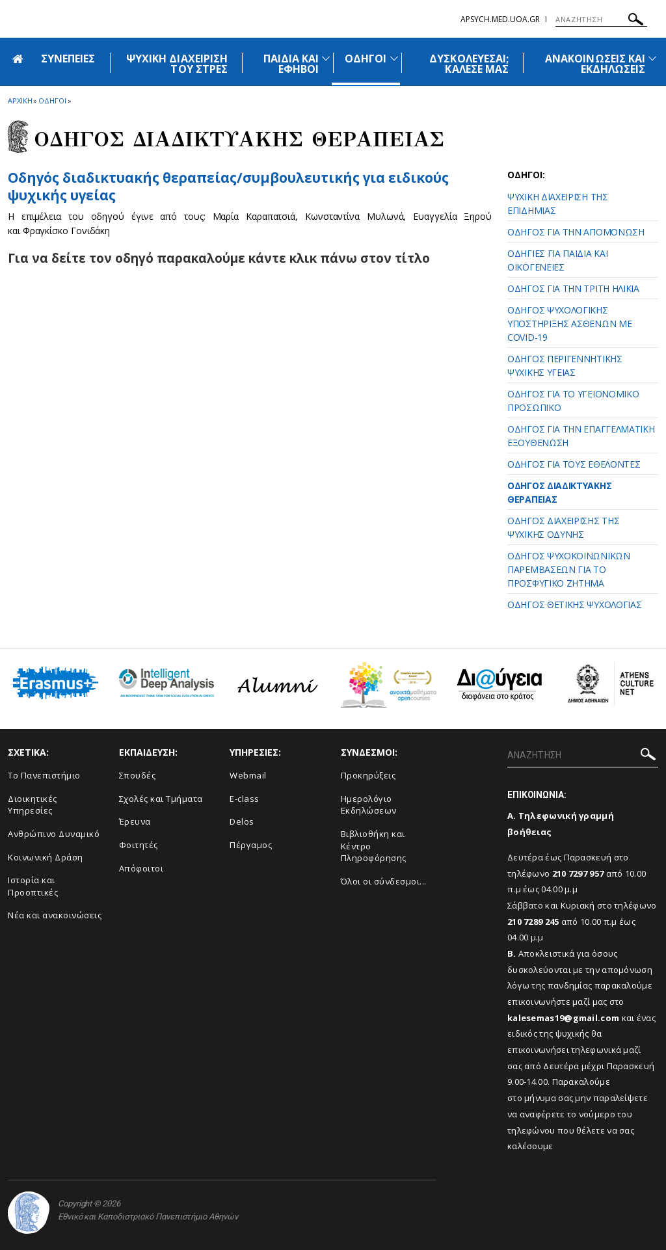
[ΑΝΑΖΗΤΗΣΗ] (601, 19)
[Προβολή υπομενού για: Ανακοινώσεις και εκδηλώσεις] (652, 58)
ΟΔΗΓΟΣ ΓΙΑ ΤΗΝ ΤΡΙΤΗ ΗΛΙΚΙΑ (573, 288)
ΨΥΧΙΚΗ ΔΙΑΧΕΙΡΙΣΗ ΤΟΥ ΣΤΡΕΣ (177, 63)
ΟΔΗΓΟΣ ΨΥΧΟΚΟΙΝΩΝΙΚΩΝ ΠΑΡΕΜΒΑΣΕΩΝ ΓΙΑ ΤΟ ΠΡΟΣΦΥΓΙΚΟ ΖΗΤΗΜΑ (568, 569)
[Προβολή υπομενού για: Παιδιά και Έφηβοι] (326, 58)
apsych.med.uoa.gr (500, 19)
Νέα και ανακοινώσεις (54, 915)
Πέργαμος (251, 845)
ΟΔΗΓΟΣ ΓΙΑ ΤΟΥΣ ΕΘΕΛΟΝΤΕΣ (574, 464)
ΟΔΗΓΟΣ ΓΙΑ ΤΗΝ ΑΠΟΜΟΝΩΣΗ (576, 232)
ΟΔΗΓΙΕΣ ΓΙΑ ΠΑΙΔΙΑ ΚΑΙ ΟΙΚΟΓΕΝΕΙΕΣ (557, 260)
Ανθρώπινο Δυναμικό (54, 834)
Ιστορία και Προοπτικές (33, 886)
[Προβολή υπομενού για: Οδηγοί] (394, 58)
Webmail (248, 775)
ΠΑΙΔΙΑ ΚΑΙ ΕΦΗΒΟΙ (291, 63)
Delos (242, 821)
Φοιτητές (138, 845)
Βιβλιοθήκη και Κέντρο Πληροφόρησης (373, 846)
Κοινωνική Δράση (45, 857)
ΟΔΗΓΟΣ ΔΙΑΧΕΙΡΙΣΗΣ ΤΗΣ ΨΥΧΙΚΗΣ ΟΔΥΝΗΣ (563, 527)
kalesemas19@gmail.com (563, 1018)
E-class (245, 799)
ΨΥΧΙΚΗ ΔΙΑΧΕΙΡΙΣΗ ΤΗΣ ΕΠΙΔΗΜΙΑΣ (557, 204)
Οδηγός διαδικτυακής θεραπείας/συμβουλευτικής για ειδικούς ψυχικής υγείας (228, 186)
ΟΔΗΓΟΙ (365, 58)
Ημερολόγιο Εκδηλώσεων (369, 805)
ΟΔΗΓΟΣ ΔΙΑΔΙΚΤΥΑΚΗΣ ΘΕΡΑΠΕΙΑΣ (559, 492)
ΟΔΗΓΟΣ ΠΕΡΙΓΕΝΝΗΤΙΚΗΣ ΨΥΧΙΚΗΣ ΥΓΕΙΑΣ (564, 365)
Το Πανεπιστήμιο (44, 775)
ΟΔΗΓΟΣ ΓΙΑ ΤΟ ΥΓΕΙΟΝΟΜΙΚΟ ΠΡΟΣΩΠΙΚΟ (573, 401)
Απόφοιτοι (141, 868)
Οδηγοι (52, 100)
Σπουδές (137, 775)
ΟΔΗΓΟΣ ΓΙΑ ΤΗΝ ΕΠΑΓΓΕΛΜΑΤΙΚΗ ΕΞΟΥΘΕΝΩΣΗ (581, 436)
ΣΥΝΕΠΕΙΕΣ (68, 58)
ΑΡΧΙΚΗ (20, 100)
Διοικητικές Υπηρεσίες (32, 805)
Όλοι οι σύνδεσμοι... (384, 881)
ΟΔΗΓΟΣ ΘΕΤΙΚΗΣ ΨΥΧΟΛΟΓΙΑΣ (574, 604)
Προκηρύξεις (368, 775)
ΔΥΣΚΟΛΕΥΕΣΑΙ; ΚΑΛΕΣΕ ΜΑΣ (469, 63)
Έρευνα (135, 821)
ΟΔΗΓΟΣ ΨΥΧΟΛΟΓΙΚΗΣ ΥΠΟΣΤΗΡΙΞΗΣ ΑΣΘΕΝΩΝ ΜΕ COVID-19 (569, 323)
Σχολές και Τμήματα (161, 799)
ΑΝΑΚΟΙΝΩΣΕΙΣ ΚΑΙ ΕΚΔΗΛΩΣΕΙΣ (595, 63)
